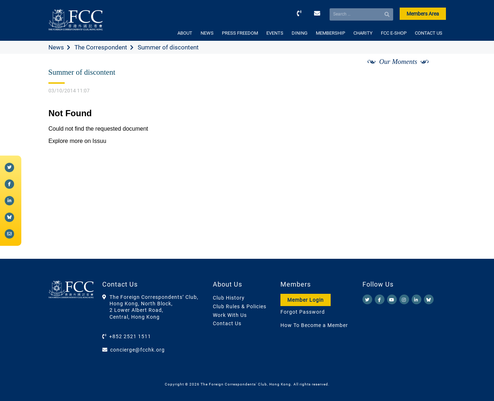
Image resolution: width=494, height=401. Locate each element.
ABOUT (184, 33)
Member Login (305, 300)
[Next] (432, 70)
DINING (300, 33)
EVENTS (274, 33)
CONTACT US (428, 33)
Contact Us (227, 323)
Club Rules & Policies (239, 306)
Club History (229, 298)
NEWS (207, 33)
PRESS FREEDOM (240, 33)
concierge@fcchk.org (137, 350)
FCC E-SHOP (394, 33)
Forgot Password (302, 312)
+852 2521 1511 (130, 336)
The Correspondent (100, 47)
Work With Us (230, 315)
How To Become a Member (314, 325)
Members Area (423, 14)
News (56, 47)
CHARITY (363, 33)
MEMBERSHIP (330, 33)
